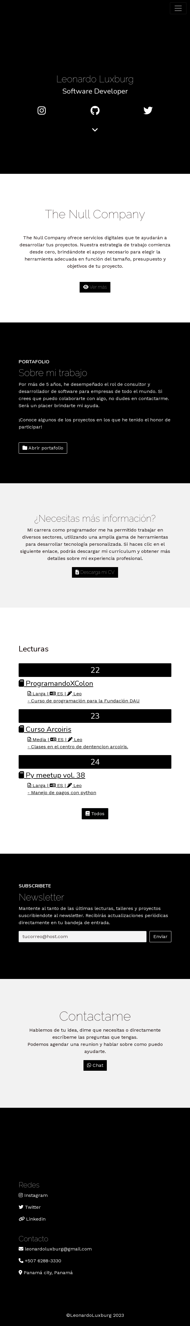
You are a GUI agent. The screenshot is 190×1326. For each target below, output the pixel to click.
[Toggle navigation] (178, 8)
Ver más (95, 287)
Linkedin (35, 1219)
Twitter (33, 1207)
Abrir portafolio (42, 448)
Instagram (36, 1195)
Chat (95, 1065)
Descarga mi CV (95, 572)
